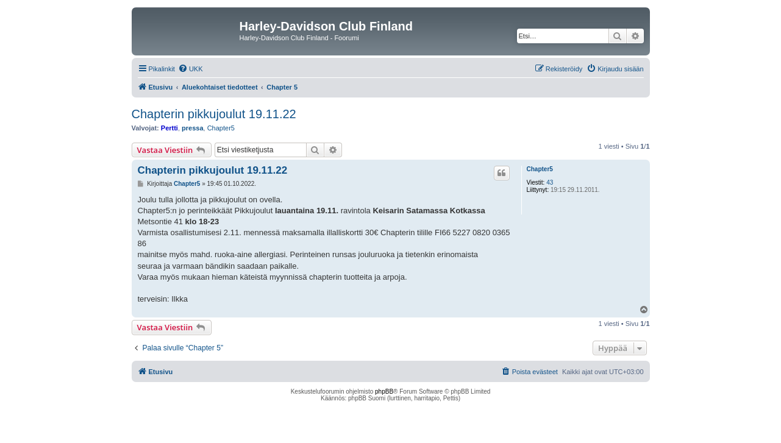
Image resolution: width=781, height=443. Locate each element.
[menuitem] (190, 69)
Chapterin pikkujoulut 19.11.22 (214, 114)
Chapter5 (221, 128)
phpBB (384, 391)
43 (549, 182)
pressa (192, 128)
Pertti (169, 128)
